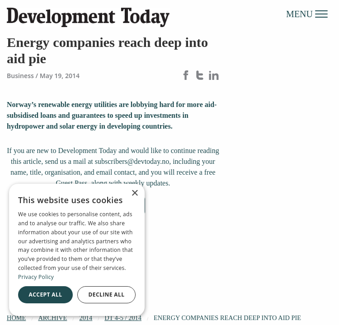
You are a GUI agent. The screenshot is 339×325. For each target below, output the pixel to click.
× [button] (134, 193)
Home (16, 317)
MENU (307, 13)
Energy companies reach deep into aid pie (227, 317)
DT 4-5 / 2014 (122, 317)
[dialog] (77, 250)
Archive (52, 317)
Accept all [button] (45, 294)
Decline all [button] (107, 294)
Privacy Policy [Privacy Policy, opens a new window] (36, 277)
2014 (85, 317)
